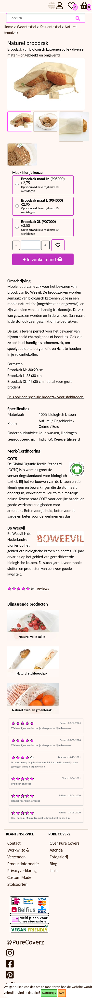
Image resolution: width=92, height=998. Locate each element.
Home (8, 26)
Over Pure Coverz (64, 843)
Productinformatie (23, 863)
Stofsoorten (17, 884)
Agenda (56, 850)
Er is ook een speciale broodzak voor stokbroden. (45, 397)
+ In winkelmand (43, 259)
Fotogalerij (59, 857)
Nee (62, 993)
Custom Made (19, 877)
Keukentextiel (51, 26)
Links (54, 870)
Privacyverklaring (22, 870)
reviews (43, 588)
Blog (53, 863)
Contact (14, 843)
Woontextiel (27, 26)
